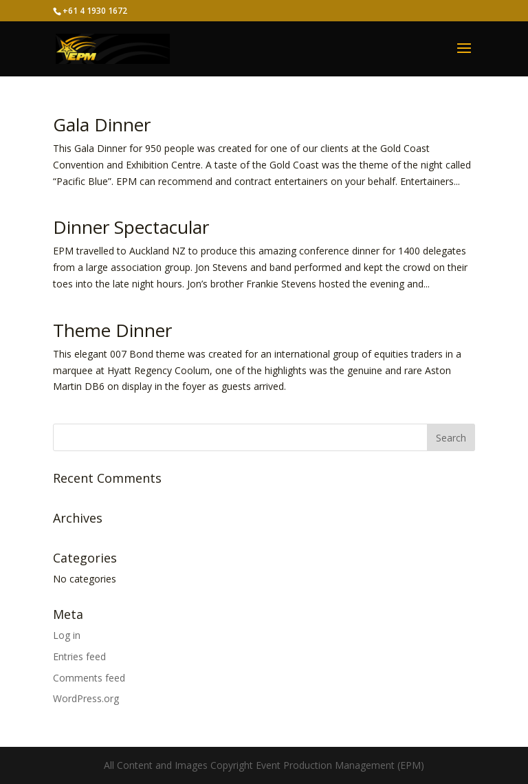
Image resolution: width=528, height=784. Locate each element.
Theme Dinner (112, 330)
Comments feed (89, 677)
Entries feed (79, 656)
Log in (66, 635)
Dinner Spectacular (131, 227)
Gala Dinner (102, 124)
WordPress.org (86, 698)
